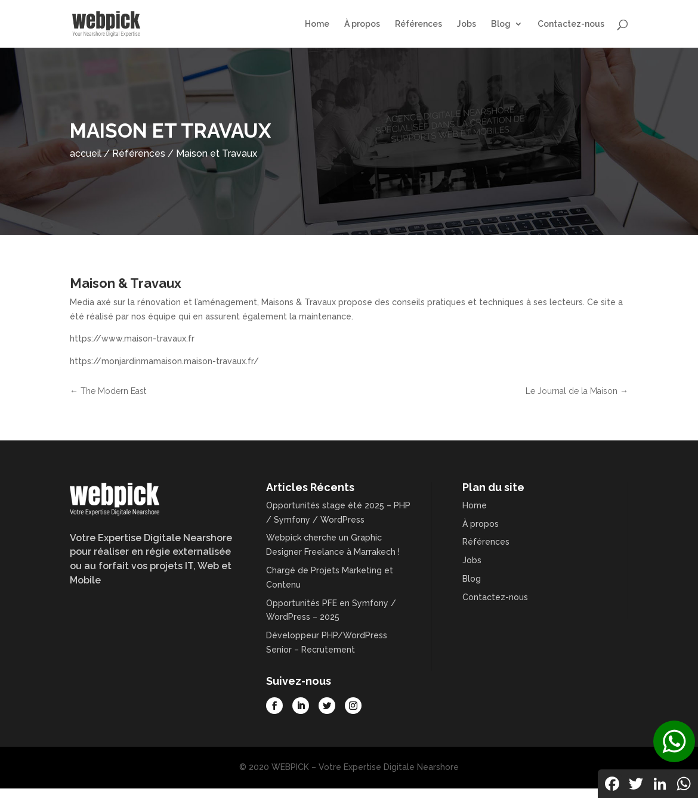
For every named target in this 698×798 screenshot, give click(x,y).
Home (317, 24)
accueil (85, 153)
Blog (501, 24)
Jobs (466, 24)
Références (418, 24)
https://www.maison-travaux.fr (132, 338)
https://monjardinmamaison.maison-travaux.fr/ (164, 361)
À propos (362, 24)
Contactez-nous (571, 24)
